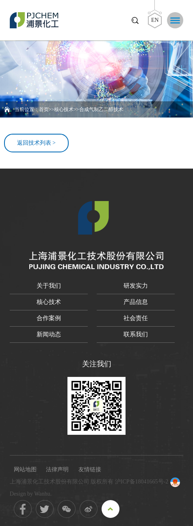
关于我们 (49, 285)
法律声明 (57, 469)
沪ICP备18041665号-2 (141, 482)
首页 (44, 109)
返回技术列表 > (36, 143)
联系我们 (136, 334)
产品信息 (136, 302)
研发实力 (136, 285)
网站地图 (25, 469)
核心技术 (64, 109)
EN (155, 20)
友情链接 (89, 469)
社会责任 (136, 318)
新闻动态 (49, 334)
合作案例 (49, 318)
